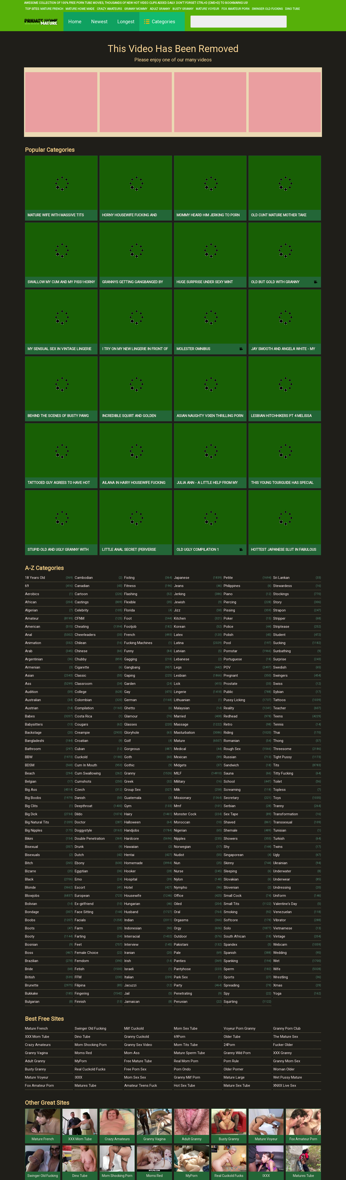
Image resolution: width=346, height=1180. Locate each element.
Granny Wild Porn (237, 1053)
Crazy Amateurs (109, 9)
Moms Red (83, 1053)
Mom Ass (132, 1053)
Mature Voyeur (207, 9)
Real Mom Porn (186, 1061)
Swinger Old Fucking (267, 9)
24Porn (229, 1045)
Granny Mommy (135, 9)
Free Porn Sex (135, 1069)
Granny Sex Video (138, 1045)
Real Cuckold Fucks (90, 1069)
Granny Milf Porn (187, 1077)
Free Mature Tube (138, 1061)
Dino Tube (292, 9)
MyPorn (81, 1061)
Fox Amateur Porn (235, 9)
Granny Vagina (36, 1053)
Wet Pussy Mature (287, 1077)
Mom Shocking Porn (91, 1045)
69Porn (179, 1036)
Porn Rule (231, 1061)
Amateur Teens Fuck (140, 1085)
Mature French (51, 9)
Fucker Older (283, 1045)
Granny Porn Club (287, 1028)
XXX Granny (282, 1053)
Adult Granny (160, 9)
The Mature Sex (285, 1036)
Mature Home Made (80, 9)
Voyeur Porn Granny (239, 1028)
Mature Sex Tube (237, 1085)
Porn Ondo (182, 1069)
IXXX (78, 1077)
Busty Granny (183, 9)
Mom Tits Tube (186, 1045)
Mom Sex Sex (135, 1077)
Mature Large (234, 1077)
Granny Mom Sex (286, 1061)
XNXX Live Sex (284, 1085)
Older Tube (232, 1036)
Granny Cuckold (136, 1036)
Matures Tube (85, 1085)
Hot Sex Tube (184, 1085)
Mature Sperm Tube (189, 1053)
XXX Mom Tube (37, 1036)
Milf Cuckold (134, 1028)
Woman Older (284, 1069)
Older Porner (233, 1069)
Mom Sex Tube (186, 1028)
